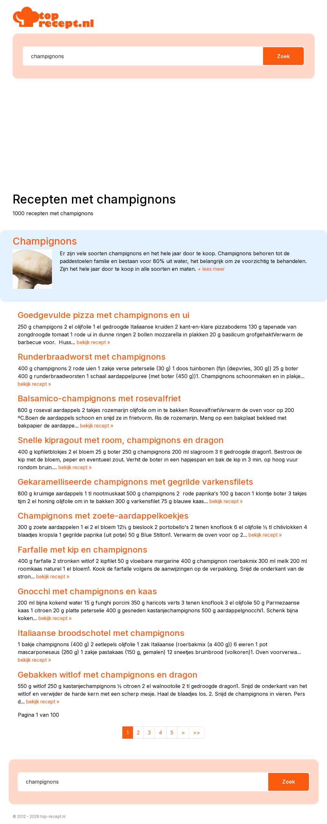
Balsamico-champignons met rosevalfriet (103, 398)
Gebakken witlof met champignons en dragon (111, 672)
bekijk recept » (95, 342)
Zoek (283, 56)
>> (196, 730)
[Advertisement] (167, 134)
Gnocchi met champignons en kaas (90, 589)
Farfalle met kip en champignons (85, 548)
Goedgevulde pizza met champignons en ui (106, 315)
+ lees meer (212, 269)
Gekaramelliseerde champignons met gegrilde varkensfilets (140, 480)
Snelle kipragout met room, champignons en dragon (124, 439)
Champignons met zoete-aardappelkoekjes (106, 514)
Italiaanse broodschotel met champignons (104, 631)
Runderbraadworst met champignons (94, 356)
